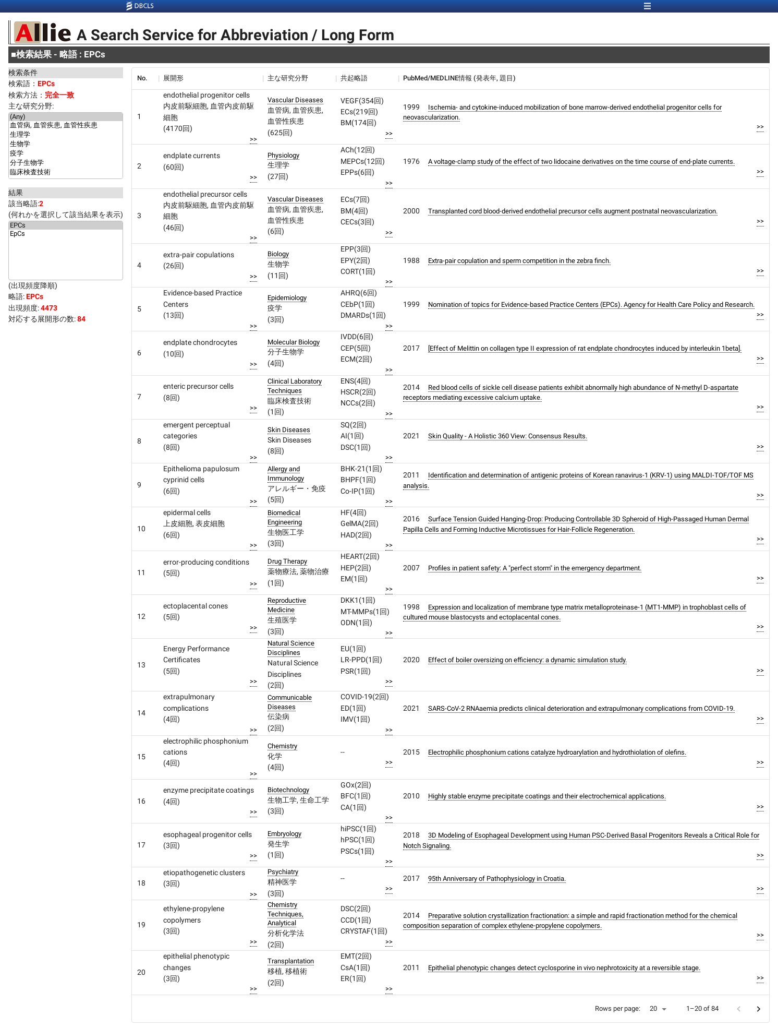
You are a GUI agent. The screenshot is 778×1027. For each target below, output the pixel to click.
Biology (278, 254)
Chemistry (282, 746)
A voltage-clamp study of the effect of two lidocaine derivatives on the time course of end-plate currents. (581, 161)
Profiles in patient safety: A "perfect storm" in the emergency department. (534, 568)
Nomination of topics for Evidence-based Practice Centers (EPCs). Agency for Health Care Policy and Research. (591, 304)
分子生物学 (66, 163)
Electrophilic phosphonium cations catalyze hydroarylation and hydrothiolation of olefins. (557, 752)
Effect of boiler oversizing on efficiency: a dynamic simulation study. (527, 660)
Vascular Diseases (295, 100)
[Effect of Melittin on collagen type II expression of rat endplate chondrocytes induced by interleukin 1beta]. (584, 348)
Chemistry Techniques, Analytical (285, 914)
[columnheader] (145, 78)
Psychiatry (283, 872)
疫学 (66, 154)
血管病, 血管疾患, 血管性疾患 (66, 125)
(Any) (66, 117)
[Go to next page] (758, 1009)
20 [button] (653, 1008)
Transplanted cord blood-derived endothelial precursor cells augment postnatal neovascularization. (573, 211)
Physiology (283, 155)
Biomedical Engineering (285, 517)
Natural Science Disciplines (291, 647)
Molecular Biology (294, 342)
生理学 (66, 135)
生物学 (66, 144)
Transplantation (291, 961)
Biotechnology (288, 790)
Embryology (284, 834)
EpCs (66, 234)
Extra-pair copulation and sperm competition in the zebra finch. (519, 261)
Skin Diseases (289, 430)
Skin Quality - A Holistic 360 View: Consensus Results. (507, 436)
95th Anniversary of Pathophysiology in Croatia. (497, 878)
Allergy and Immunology (286, 473)
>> (253, 139)
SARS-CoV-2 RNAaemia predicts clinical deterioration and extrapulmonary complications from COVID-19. (581, 708)
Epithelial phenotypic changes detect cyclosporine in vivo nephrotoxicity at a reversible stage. (564, 968)
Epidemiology (287, 298)
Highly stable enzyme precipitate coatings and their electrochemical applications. (547, 796)
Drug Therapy (287, 561)
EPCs (66, 225)
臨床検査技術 (66, 172)
